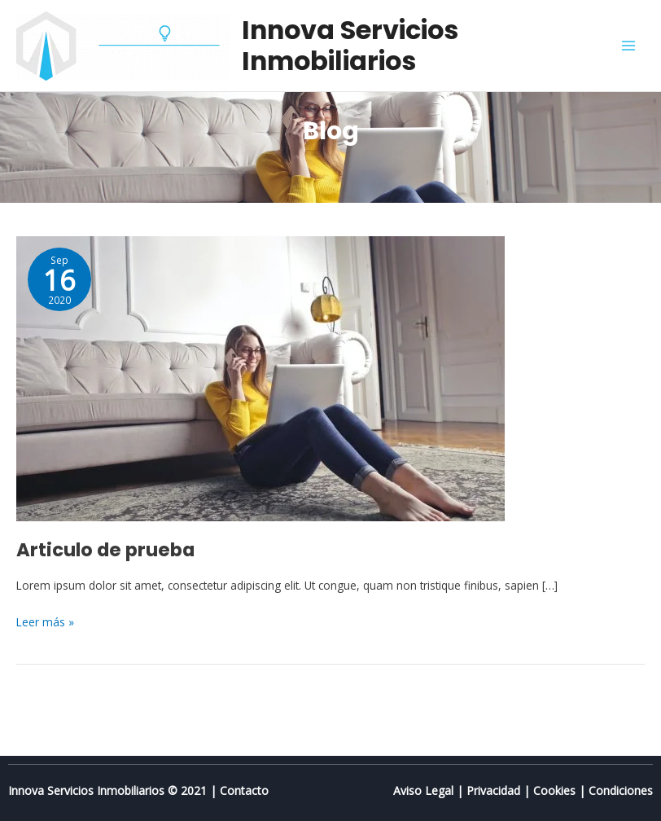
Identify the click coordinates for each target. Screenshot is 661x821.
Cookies (554, 790)
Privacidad (493, 790)
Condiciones (621, 790)
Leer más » (45, 621)
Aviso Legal (423, 790)
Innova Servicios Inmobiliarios (350, 45)
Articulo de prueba (105, 550)
